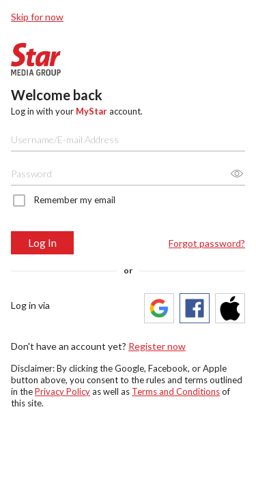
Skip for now (37, 17)
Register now (157, 346)
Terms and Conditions (176, 391)
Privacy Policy (62, 391)
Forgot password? (207, 243)
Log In (42, 242)
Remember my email (74, 199)
